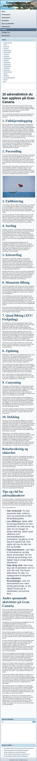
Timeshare (6, 48)
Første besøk (6, 70)
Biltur (4, 81)
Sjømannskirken (7, 50)
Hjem (3, 11)
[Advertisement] (18, 86)
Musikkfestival (6, 62)
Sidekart (5, 73)
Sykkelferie (6, 75)
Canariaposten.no (18, 2)
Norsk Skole (6, 46)
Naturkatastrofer (7, 58)
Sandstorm (6, 60)
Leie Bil (5, 44)
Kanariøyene (6, 14)
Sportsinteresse (7, 66)
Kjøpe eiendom (7, 64)
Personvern (6, 35)
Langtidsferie (6, 68)
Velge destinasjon (7, 72)
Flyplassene (6, 26)
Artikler (4, 29)
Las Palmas (17, 237)
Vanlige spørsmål (7, 42)
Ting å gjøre (6, 56)
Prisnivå (5, 79)
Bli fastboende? (7, 52)
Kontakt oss (6, 32)
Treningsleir (6, 54)
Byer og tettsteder (8, 23)
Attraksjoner (6, 17)
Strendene (5, 20)
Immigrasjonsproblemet (9, 77)
